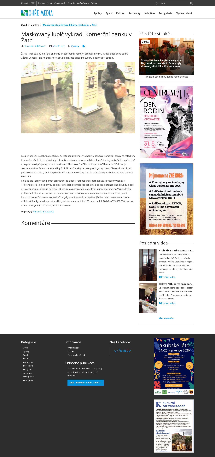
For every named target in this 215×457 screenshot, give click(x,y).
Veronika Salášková (35, 46)
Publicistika (28, 365)
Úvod (24, 24)
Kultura (120, 13)
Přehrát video (167, 276)
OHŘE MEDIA (122, 350)
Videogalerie (28, 376)
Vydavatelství (184, 13)
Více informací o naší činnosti (85, 382)
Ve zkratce (27, 373)
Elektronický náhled (76, 355)
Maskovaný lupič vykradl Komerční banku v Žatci (70, 24)
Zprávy (98, 13)
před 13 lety (58, 46)
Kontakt (71, 351)
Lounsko (71, 3)
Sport (109, 13)
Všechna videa (166, 318)
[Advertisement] (78, 143)
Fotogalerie (165, 13)
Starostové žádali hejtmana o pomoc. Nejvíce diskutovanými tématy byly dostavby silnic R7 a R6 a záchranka (162, 63)
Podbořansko (83, 3)
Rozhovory (134, 13)
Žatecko (94, 3)
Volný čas (150, 13)
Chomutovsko (60, 3)
